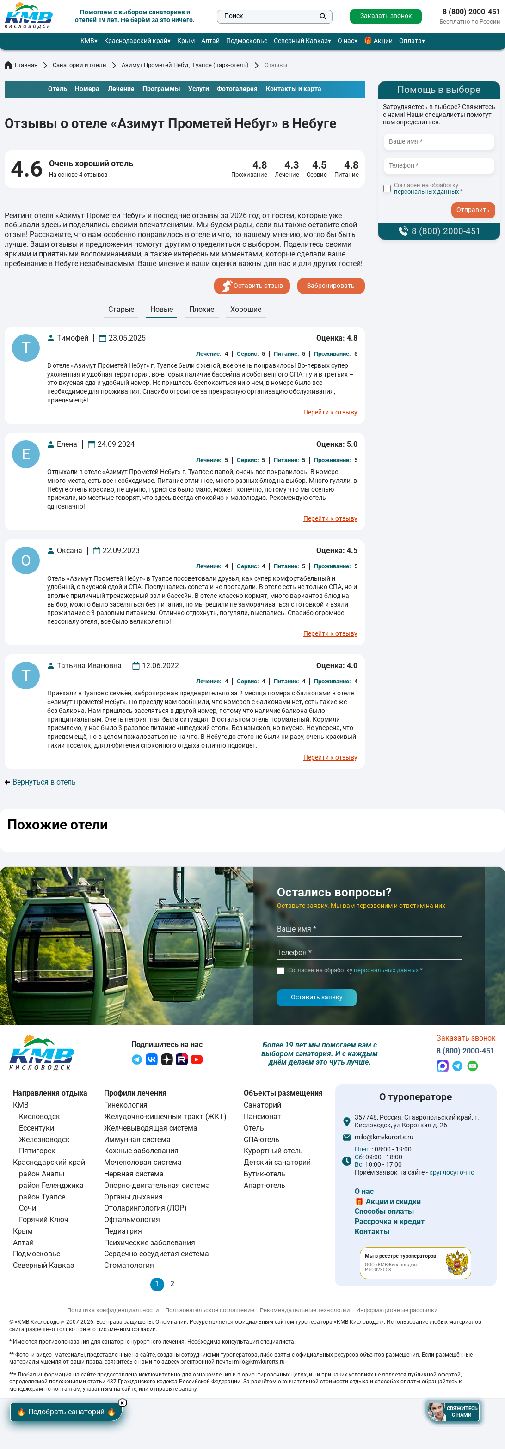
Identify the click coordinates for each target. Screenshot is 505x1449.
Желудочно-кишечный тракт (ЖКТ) (165, 1118)
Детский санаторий (277, 1164)
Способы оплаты (384, 1213)
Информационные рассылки (397, 1312)
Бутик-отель (264, 1175)
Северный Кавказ (301, 41)
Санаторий (262, 1106)
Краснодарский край (135, 41)
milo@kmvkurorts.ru (384, 1139)
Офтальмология (132, 1221)
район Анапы (41, 1175)
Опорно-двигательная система (157, 1187)
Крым (186, 41)
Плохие (201, 309)
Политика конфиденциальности (113, 1312)
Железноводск (44, 1141)
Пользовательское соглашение (209, 1312)
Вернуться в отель (40, 782)
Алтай (210, 41)
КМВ (87, 41)
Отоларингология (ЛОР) (145, 1209)
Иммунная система (137, 1141)
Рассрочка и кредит (390, 1223)
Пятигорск (37, 1153)
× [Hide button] (137, 1400)
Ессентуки (36, 1130)
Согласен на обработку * (428, 188)
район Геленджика (51, 1187)
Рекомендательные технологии (305, 1312)
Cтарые (121, 309)
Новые (161, 309)
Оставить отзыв (252, 286)
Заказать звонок (386, 16)
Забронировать (331, 286)
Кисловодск (39, 1118)
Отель (254, 1130)
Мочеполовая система (143, 1164)
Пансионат (262, 1118)
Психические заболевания (149, 1244)
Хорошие (245, 309)
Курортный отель (273, 1153)
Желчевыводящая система (150, 1130)
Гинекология (126, 1106)
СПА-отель (261, 1141)
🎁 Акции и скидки (388, 1203)
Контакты (372, 1233)
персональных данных (426, 191)
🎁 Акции (378, 41)
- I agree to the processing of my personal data (476, 201)
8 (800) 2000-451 (471, 12)
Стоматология (129, 1267)
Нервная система (134, 1175)
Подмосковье (246, 41)
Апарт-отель (264, 1187)
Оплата (410, 41)
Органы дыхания (133, 1198)
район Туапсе (42, 1198)
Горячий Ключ (43, 1221)
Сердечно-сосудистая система (156, 1255)
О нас (346, 41)
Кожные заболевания (141, 1153)
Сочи (27, 1209)
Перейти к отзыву (330, 412)
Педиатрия (123, 1233)
